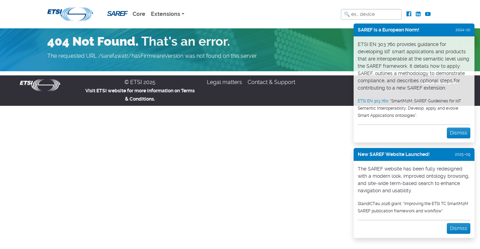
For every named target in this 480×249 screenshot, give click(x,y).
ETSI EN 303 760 (373, 101)
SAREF (117, 13)
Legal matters (224, 82)
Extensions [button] (165, 14)
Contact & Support (271, 82)
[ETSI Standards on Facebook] (409, 14)
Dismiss (458, 133)
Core (139, 14)
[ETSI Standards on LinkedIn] (418, 14)
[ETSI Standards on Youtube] (428, 14)
